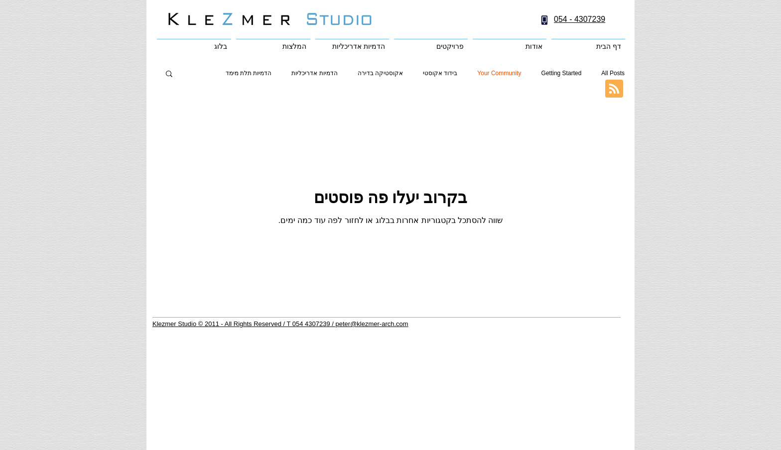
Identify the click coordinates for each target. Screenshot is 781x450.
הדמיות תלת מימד (249, 73)
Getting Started (561, 73)
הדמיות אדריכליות (314, 73)
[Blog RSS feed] (614, 89)
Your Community (499, 73)
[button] (169, 74)
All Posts (613, 73)
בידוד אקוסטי (440, 73)
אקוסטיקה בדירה (380, 73)
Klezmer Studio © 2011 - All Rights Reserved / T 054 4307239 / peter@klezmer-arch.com (280, 324)
